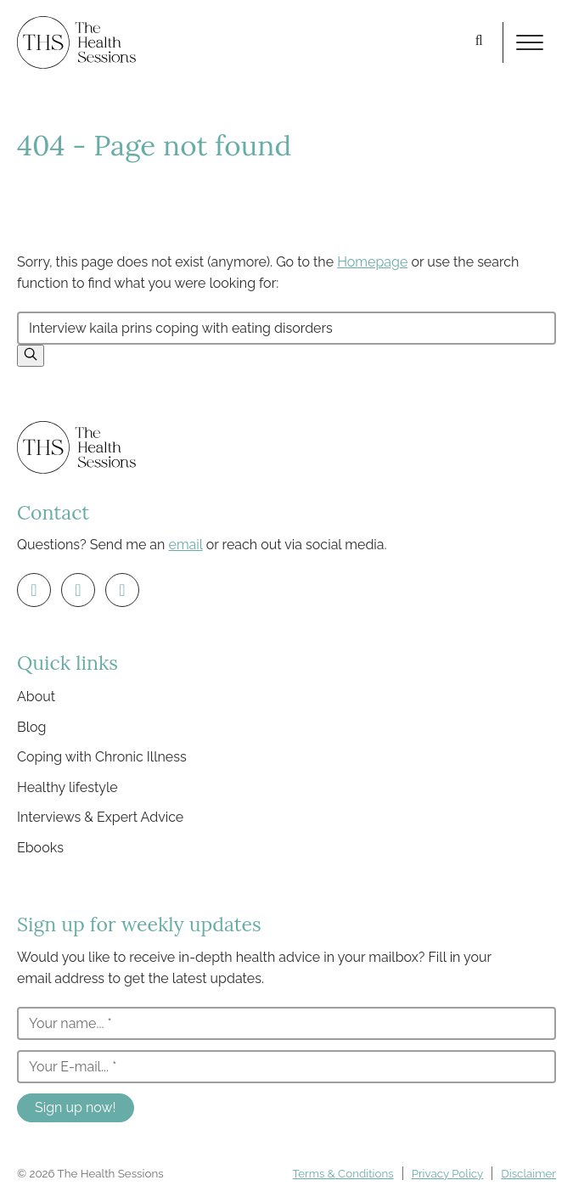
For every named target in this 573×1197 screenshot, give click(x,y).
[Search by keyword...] (286, 328)
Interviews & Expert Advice (100, 817)
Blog (31, 727)
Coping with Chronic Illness (102, 757)
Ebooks (40, 848)
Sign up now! (75, 1107)
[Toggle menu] (529, 42)
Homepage (372, 262)
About (36, 696)
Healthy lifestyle (67, 787)
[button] (30, 356)
